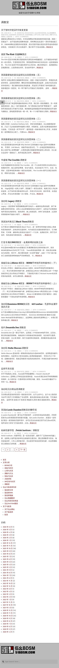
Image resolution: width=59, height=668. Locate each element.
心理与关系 (37, 35)
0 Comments (24, 36)
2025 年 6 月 (7, 559)
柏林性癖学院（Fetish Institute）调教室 (20, 430)
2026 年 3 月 (7, 535)
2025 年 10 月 (8, 548)
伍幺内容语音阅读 (40, 33)
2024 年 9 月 (7, 570)
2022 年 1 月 (7, 600)
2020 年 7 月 (7, 624)
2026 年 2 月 (7, 538)
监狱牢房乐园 (7, 368)
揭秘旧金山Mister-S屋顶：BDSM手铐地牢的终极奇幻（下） (29, 263)
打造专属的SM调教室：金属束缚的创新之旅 (22, 242)
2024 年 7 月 (7, 575)
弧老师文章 (20, 35)
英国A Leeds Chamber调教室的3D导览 (19, 410)
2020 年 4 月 (7, 632)
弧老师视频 (29, 35)
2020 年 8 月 (7, 621)
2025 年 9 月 (7, 551)
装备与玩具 (45, 35)
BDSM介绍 (20, 33)
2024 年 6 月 (7, 578)
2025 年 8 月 (7, 554)
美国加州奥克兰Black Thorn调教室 (17, 221)
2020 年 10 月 (8, 616)
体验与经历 (4, 35)
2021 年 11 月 (7, 602)
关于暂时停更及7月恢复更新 (14, 30)
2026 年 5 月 (7, 530)
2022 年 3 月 (7, 594)
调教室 (3, 36)
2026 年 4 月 (7, 532)
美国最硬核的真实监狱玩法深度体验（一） (21, 180)
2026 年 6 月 (7, 527)
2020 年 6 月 (7, 627)
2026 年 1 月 (7, 540)
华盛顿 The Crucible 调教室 (14, 160)
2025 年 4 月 (7, 565)
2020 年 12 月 (8, 610)
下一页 (22, 450)
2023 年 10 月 (8, 583)
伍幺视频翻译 (51, 33)
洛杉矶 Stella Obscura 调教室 (14, 348)
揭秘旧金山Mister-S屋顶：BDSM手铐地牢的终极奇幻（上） (29, 283)
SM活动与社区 (29, 33)
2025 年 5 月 (7, 562)
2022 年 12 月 (7, 586)
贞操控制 (9, 36)
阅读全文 (49, 47)
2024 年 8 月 (7, 573)
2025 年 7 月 (7, 557)
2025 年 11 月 (7, 546)
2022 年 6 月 (7, 589)
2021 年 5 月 (7, 608)
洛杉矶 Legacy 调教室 (11, 201)
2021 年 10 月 (7, 605)
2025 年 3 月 (7, 567)
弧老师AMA (12, 35)
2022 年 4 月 (7, 592)
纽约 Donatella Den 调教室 (13, 327)
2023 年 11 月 (7, 581)
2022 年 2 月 (7, 597)
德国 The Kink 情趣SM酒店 (13, 54)
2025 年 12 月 (7, 543)
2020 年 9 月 (7, 618)
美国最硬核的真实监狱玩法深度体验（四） (21, 98)
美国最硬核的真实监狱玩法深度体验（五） (21, 75)
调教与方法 (53, 35)
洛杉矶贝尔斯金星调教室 (13, 389)
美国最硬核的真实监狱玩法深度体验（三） (21, 118)
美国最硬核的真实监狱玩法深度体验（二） (21, 139)
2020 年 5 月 (7, 629)
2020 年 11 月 (7, 613)
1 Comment (33, 413)
